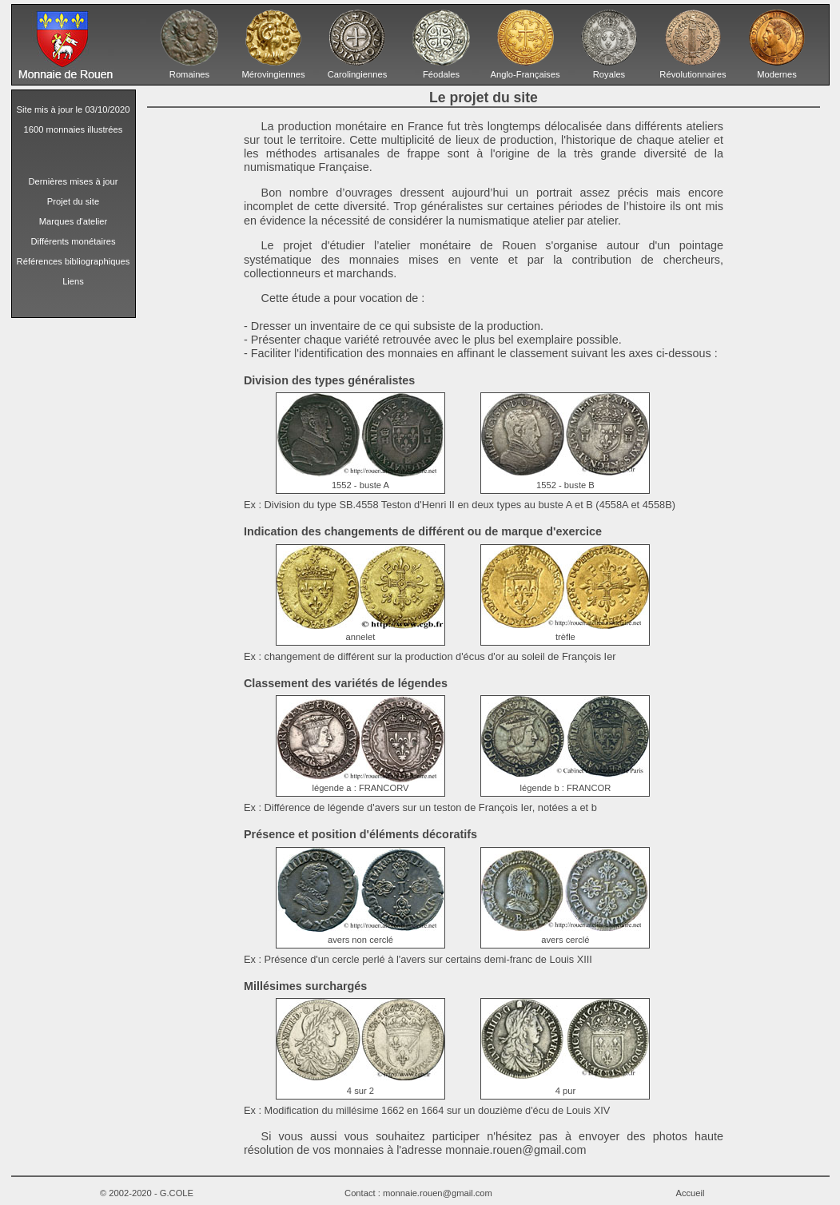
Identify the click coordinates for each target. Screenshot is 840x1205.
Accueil (689, 1193)
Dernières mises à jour (73, 181)
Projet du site (73, 201)
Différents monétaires (72, 241)
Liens (73, 281)
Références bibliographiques (73, 261)
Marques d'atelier (73, 221)
